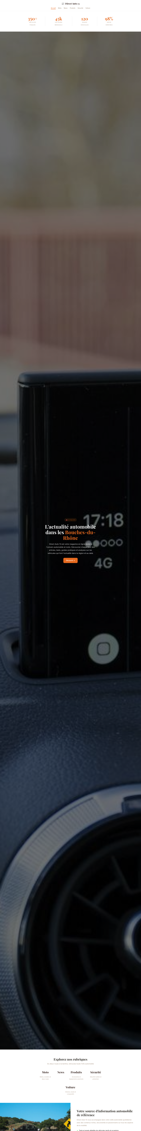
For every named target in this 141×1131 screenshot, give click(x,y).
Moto (59, 8)
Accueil (53, 8)
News (65, 8)
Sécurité (80, 8)
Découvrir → (70, 560)
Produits (72, 8)
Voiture (87, 8)
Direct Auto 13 (70, 4)
